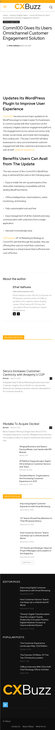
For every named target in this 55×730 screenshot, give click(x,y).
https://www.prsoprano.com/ (23, 291)
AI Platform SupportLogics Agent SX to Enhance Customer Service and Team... (35, 464)
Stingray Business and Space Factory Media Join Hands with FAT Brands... (35, 449)
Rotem (6, 378)
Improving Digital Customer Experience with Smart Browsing (35, 505)
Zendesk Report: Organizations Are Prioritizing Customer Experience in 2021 (34, 478)
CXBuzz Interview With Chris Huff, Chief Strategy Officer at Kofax (35, 668)
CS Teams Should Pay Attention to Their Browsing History (36, 519)
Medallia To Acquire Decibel (21, 424)
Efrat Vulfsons (14, 46)
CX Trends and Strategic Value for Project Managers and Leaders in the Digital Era (36, 551)
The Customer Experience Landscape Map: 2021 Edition (33, 644)
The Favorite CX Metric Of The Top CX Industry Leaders (34, 656)
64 (51, 427)
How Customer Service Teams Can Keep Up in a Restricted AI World (34, 535)
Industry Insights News (19, 15)
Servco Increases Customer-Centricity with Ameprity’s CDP (24, 373)
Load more (27, 562)
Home (5, 15)
